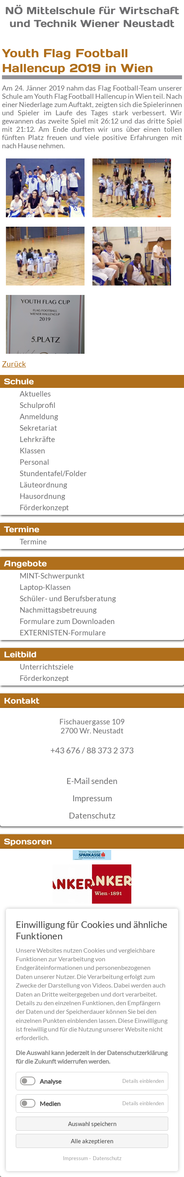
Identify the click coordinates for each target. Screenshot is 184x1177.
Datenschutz (92, 815)
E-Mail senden (92, 781)
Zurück (14, 363)
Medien (50, 1103)
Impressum (92, 798)
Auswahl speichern (92, 1123)
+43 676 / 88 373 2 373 (92, 750)
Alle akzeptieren (92, 1140)
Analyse (50, 1081)
